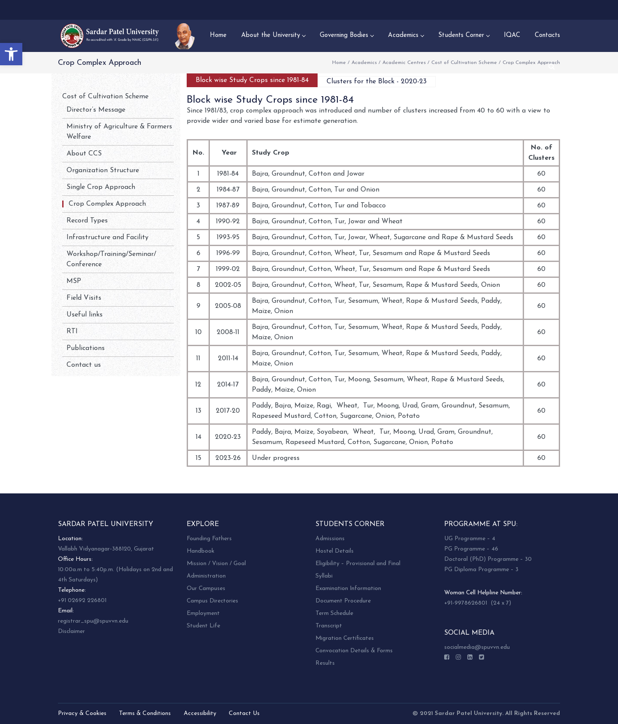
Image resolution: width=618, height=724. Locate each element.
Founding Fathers (209, 538)
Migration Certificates (344, 638)
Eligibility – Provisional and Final (357, 563)
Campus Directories (212, 601)
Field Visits (84, 298)
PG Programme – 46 (471, 549)
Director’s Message (96, 109)
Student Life (203, 626)
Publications (86, 348)
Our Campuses (206, 588)
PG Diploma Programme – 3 (481, 569)
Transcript (328, 626)
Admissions (330, 538)
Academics (364, 62)
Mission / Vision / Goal (216, 563)
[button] (11, 54)
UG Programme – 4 (469, 538)
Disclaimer (71, 631)
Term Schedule (334, 613)
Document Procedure (343, 601)
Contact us (84, 365)
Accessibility (200, 713)
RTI (72, 331)
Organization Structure (103, 170)
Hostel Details (334, 551)
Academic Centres (404, 62)
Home (339, 62)
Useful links (85, 314)
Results (325, 663)
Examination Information (348, 588)
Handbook (200, 551)
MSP (74, 281)
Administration (206, 576)
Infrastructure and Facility (107, 237)
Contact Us (244, 713)
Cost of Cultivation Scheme (464, 62)
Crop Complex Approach (107, 204)
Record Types (87, 220)
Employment (203, 613)
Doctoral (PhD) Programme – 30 (488, 559)
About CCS (84, 153)
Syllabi (324, 576)
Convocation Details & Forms (354, 651)
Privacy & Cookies (82, 713)
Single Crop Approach (101, 187)
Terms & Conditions (145, 713)
